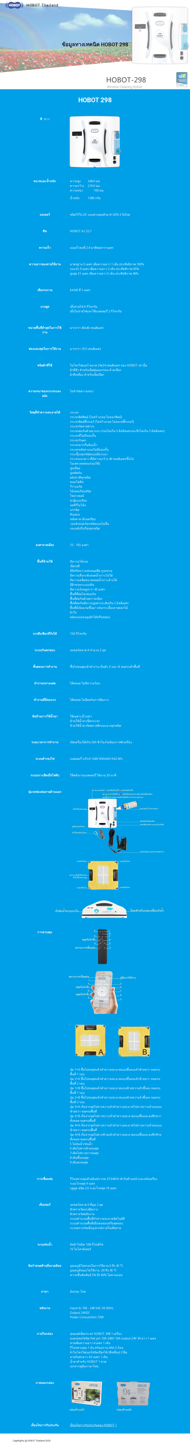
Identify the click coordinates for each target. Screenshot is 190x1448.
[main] (95, 44)
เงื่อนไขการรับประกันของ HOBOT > (93, 1425)
